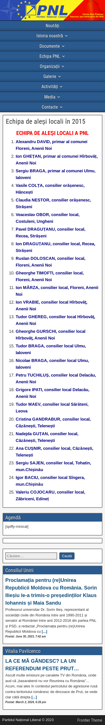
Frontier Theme (89, 720)
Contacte (50, 107)
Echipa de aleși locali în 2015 (45, 121)
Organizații (49, 66)
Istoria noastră (49, 35)
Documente (49, 46)
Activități (49, 86)
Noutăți (52, 25)
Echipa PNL (49, 56)
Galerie (49, 76)
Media (49, 97)
